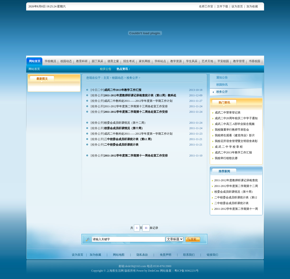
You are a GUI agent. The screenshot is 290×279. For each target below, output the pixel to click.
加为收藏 (252, 6)
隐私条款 (142, 254)
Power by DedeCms (148, 270)
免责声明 (165, 254)
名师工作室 (206, 6)
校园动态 (117, 77)
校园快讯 (222, 84)
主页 (106, 77)
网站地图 (118, 254)
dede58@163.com (135, 266)
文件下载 (222, 6)
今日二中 (97, 90)
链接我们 (212, 254)
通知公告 (222, 77)
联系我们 (189, 254)
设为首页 (237, 6)
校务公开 (132, 77)
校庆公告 (105, 69)
